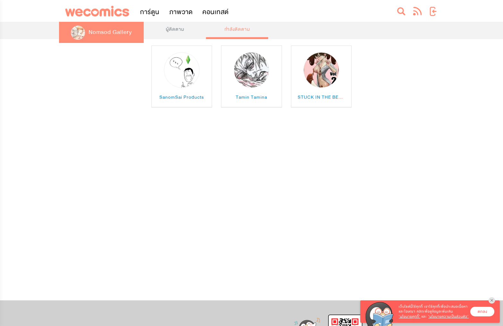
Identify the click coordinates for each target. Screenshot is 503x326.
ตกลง (482, 311)
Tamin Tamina (251, 97)
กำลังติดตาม (237, 29)
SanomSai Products (181, 97)
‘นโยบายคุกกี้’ (409, 316)
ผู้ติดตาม (175, 29)
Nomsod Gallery (101, 32)
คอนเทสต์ (215, 12)
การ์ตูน (149, 12)
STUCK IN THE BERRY (323, 97)
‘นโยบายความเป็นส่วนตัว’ (448, 316)
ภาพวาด (181, 12)
